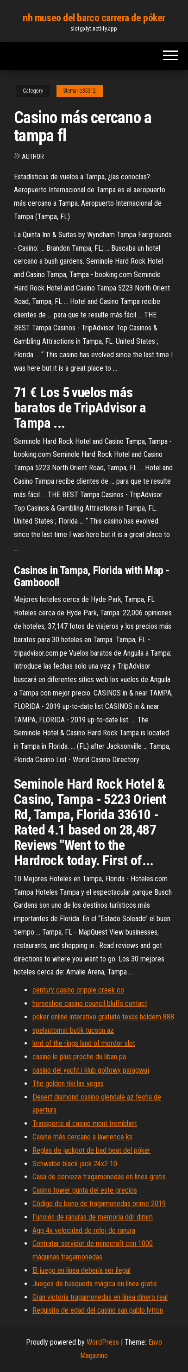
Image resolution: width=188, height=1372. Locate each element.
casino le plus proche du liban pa (79, 1056)
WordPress (103, 1342)
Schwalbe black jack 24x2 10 (74, 1163)
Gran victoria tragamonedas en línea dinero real (100, 1297)
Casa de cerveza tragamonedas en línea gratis (99, 1176)
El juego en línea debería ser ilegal (81, 1270)
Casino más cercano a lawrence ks (82, 1136)
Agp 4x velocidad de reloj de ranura (83, 1230)
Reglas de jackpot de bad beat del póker (91, 1150)
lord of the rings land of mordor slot (83, 1043)
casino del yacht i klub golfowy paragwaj (90, 1070)
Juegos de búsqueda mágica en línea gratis (94, 1283)
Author (33, 156)
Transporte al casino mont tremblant (84, 1123)
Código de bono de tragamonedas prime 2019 (99, 1203)
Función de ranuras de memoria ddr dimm (92, 1217)
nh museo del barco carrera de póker (94, 18)
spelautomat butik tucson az (73, 1030)
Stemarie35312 (79, 91)
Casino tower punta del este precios (84, 1190)
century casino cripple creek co (78, 990)
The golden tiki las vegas (68, 1083)
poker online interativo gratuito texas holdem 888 (103, 1016)
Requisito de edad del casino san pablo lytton (97, 1310)
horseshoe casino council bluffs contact (89, 1003)
